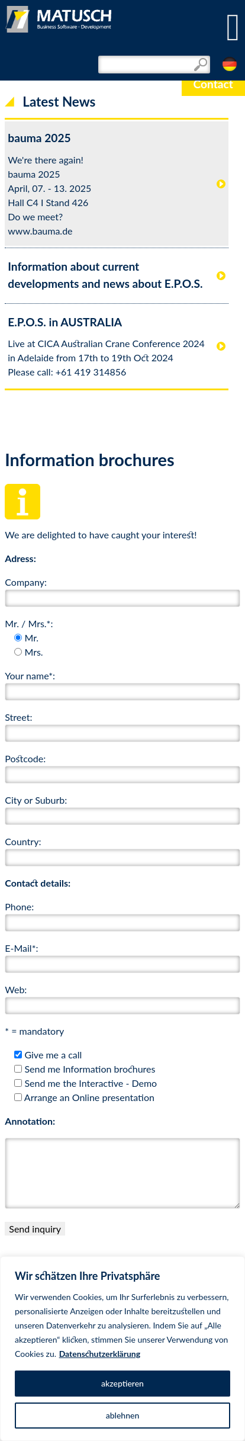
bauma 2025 (39, 138)
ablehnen (123, 1415)
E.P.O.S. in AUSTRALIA (65, 322)
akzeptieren (122, 1383)
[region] (122, 1348)
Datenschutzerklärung (100, 1354)
